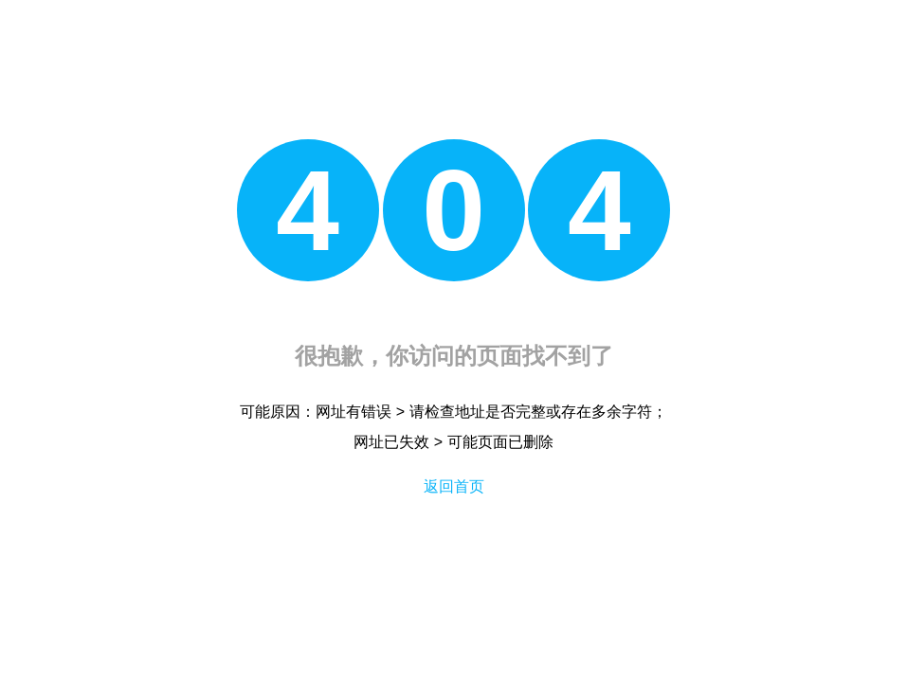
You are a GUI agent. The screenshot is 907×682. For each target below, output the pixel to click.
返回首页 (454, 486)
